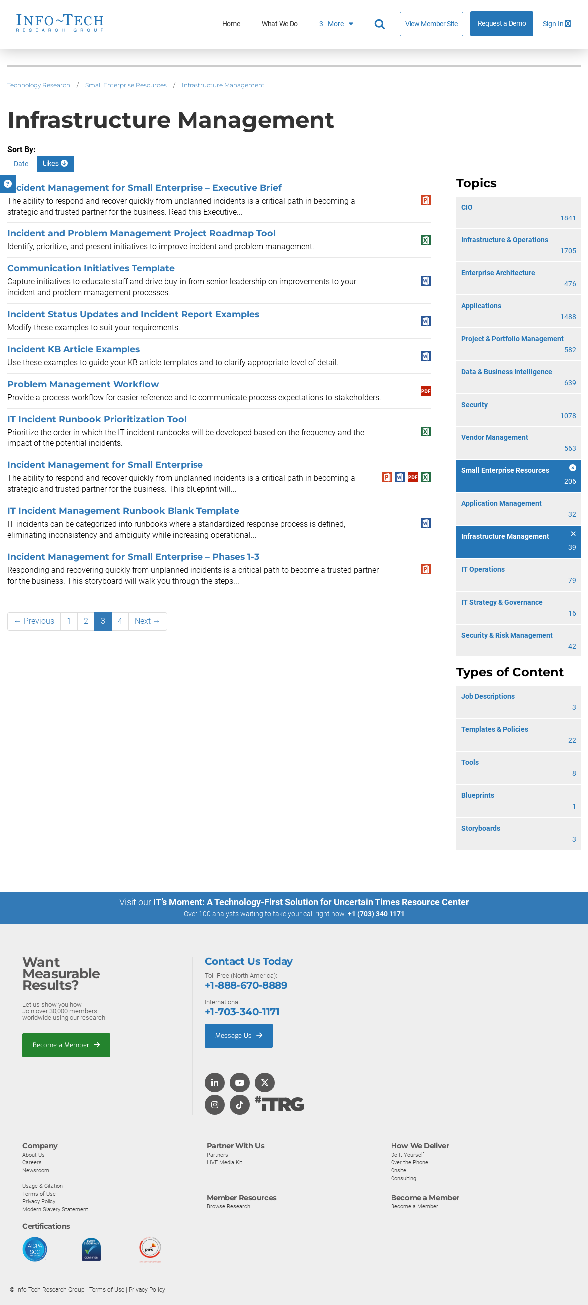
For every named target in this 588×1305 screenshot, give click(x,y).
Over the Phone (409, 1162)
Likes (55, 163)
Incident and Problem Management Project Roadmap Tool (141, 233)
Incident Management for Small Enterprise (105, 464)
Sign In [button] (557, 24)
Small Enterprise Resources (126, 85)
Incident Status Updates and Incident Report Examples (133, 314)
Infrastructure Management (223, 85)
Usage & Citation (42, 1185)
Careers (32, 1162)
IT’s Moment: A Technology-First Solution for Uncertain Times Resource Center (311, 902)
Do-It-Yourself (407, 1154)
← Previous (34, 621)
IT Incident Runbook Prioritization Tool (97, 419)
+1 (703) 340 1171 (376, 914)
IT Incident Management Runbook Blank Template (123, 510)
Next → (148, 621)
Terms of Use (39, 1193)
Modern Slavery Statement (55, 1209)
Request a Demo (502, 23)
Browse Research (228, 1206)
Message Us (238, 1035)
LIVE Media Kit (224, 1162)
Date (21, 164)
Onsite (398, 1170)
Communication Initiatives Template (91, 268)
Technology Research (38, 85)
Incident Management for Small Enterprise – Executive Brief (144, 187)
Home (231, 24)
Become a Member (66, 1044)
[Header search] (381, 24)
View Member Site (431, 24)
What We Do (280, 24)
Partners (217, 1154)
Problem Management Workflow (83, 384)
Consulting (403, 1177)
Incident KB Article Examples (73, 349)
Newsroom (35, 1170)
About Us (33, 1154)
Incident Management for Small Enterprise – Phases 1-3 (133, 556)
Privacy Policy (38, 1201)
